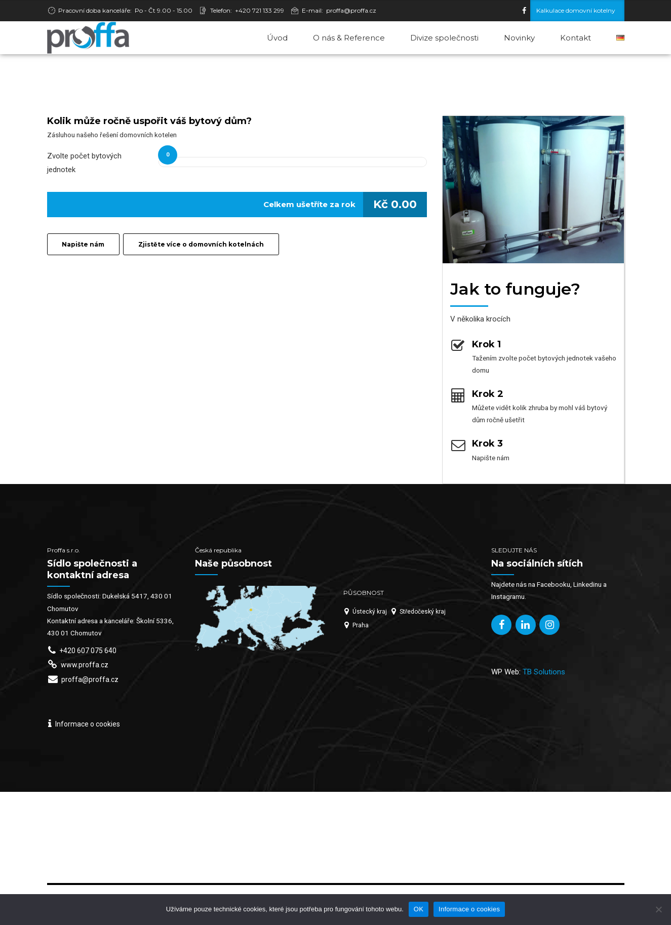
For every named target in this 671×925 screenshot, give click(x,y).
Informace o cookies (469, 909)
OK (418, 909)
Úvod (277, 38)
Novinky (519, 38)
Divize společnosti (444, 38)
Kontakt (575, 38)
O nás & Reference (349, 38)
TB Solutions (544, 672)
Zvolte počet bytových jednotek (84, 163)
